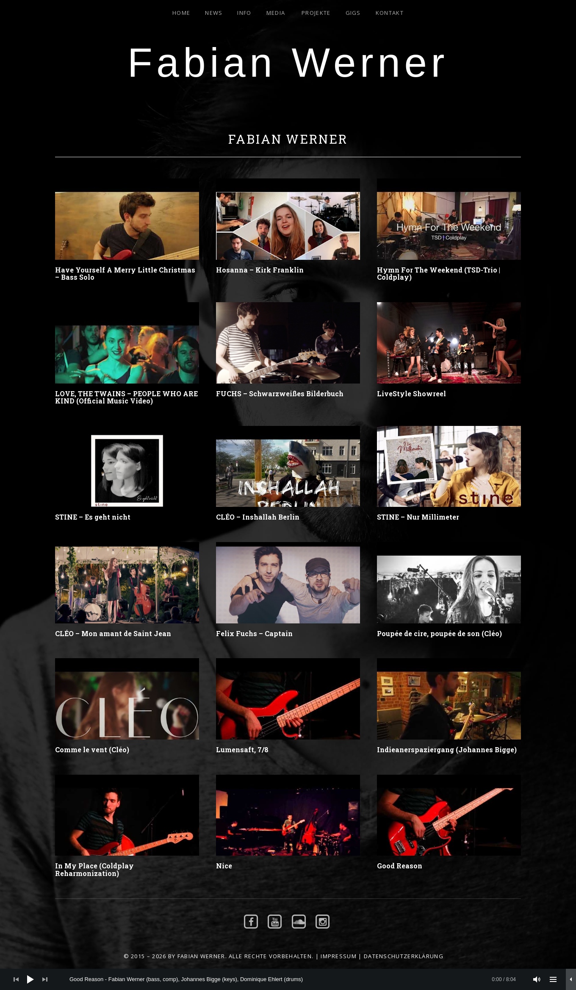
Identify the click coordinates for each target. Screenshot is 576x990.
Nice (224, 865)
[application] (288, 979)
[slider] (292, 979)
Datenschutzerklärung (403, 956)
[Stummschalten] (537, 979)
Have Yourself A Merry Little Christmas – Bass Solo (125, 273)
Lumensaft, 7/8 (242, 749)
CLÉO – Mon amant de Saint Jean (113, 633)
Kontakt (390, 13)
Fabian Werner (288, 62)
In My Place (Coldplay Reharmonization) (94, 869)
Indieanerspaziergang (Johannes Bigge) (447, 749)
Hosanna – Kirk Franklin (260, 269)
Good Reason (399, 865)
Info (244, 13)
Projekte (316, 13)
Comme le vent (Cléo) (92, 749)
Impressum (339, 956)
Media (275, 13)
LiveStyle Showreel (411, 393)
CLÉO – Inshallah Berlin (257, 516)
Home (181, 13)
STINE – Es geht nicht (92, 516)
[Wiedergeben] (30, 979)
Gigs (353, 13)
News (213, 13)
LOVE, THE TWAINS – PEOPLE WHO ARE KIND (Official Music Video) (126, 397)
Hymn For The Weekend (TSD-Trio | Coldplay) (438, 273)
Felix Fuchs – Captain (254, 633)
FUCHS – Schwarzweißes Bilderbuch (279, 393)
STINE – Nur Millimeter (418, 516)
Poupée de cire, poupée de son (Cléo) (439, 633)
